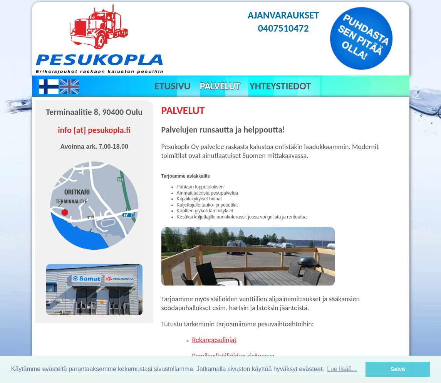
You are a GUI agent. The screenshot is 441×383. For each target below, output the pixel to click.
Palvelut (220, 86)
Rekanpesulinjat (214, 340)
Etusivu (172, 86)
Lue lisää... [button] (342, 369)
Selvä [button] (398, 369)
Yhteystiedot (280, 86)
